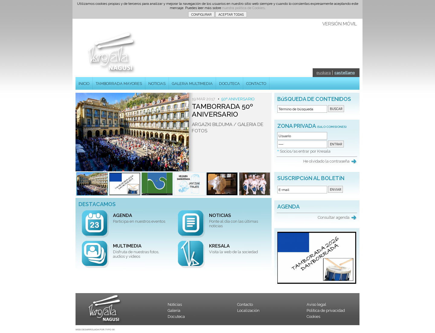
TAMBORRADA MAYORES (119, 83)
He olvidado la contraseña (326, 161)
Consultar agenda (334, 217)
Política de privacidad (326, 310)
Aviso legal (316, 304)
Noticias (175, 304)
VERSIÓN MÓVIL (339, 24)
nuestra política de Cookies (243, 8)
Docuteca (176, 316)
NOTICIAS (157, 83)
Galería (174, 310)
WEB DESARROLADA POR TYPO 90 (95, 329)
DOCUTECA (229, 83)
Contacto (245, 304)
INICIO (84, 83)
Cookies (313, 316)
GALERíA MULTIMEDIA (192, 83)
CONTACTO (256, 83)
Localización (248, 310)
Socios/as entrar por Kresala (305, 151)
